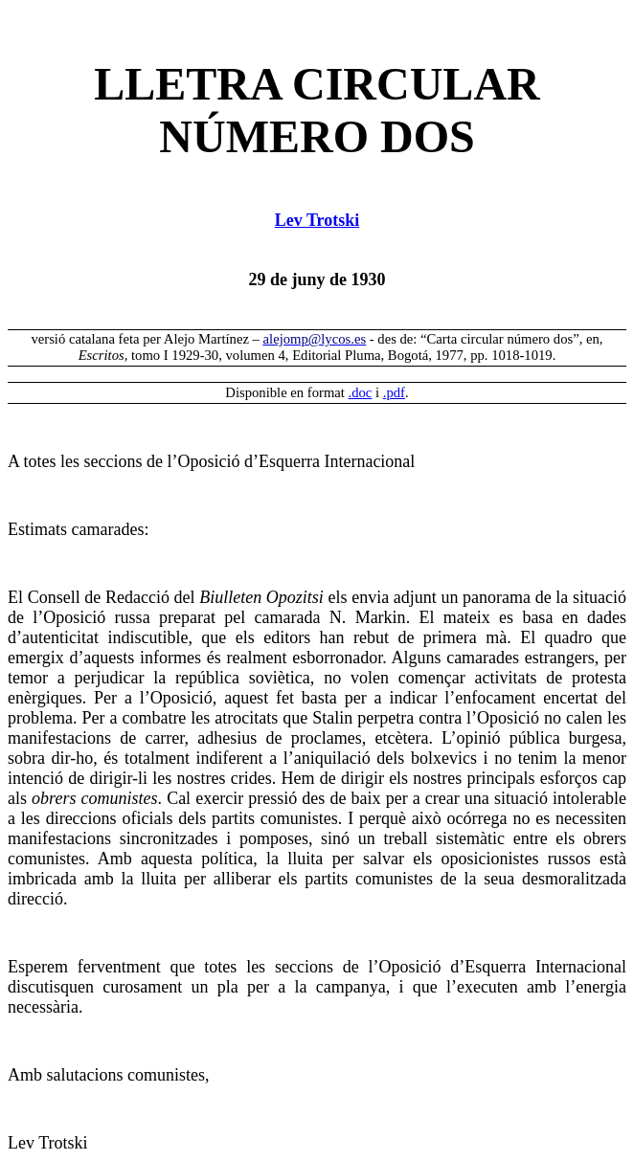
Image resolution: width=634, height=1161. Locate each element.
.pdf (394, 392)
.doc (361, 392)
